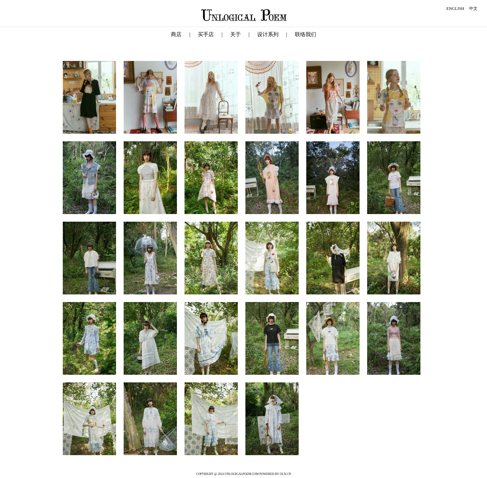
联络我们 (305, 34)
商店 (176, 34)
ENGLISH (455, 8)
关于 (235, 34)
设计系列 (268, 34)
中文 (473, 8)
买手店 (206, 34)
